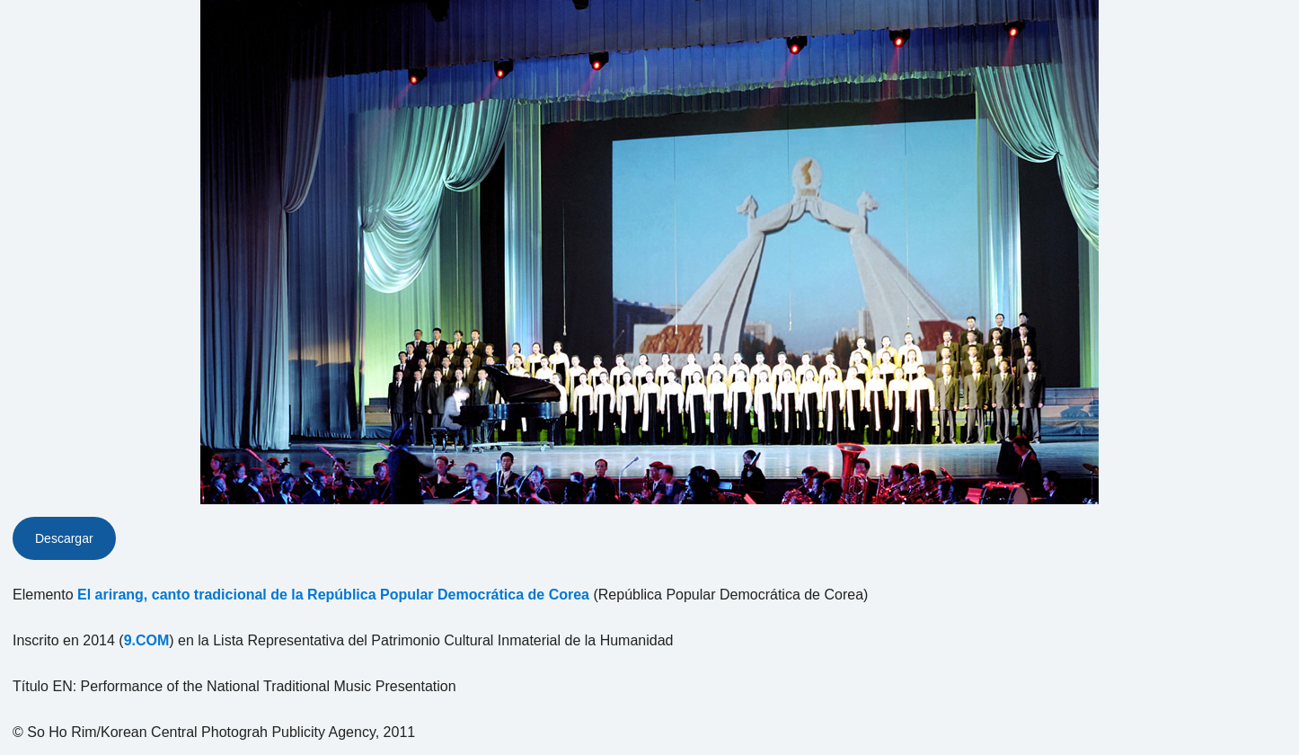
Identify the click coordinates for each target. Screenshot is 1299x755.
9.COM (147, 640)
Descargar (64, 538)
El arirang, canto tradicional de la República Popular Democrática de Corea (333, 594)
